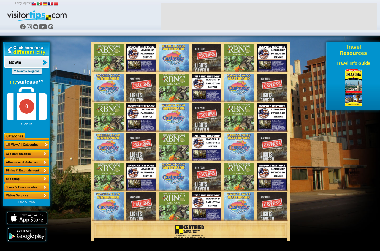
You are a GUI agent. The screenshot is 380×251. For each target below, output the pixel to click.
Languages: (23, 3)
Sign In (26, 124)
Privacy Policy (26, 202)
